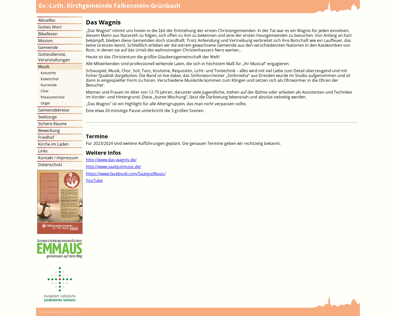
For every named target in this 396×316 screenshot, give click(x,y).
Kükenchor (50, 78)
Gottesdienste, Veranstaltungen (54, 57)
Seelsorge (47, 117)
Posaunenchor (53, 97)
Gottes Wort (50, 27)
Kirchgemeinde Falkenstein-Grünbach (110, 5)
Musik (43, 66)
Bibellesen (48, 34)
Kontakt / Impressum (58, 158)
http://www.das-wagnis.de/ (111, 160)
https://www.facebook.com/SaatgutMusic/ (126, 173)
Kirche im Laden (53, 144)
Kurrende (49, 85)
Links (43, 151)
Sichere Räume (52, 123)
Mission (45, 40)
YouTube (94, 180)
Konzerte (48, 72)
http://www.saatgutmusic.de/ (113, 166)
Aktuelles (46, 20)
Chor (45, 91)
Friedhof (46, 137)
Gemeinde (48, 47)
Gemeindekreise (53, 110)
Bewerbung (49, 130)
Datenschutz (50, 164)
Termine (97, 136)
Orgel (45, 103)
